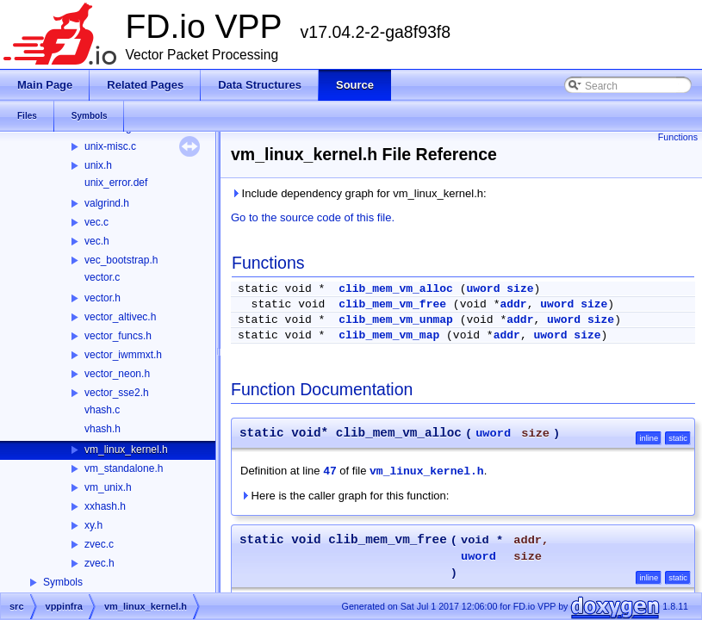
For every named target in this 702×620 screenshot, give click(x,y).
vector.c (102, 277)
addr (513, 304)
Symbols (63, 582)
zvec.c (99, 544)
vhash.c (102, 410)
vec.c (96, 222)
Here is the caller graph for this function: (344, 495)
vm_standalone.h (123, 468)
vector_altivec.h (120, 317)
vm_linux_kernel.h (126, 449)
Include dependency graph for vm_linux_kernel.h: (359, 193)
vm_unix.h (108, 487)
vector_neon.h (117, 374)
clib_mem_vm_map (389, 335)
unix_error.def (115, 183)
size (519, 288)
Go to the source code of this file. (312, 217)
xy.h (93, 525)
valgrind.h (106, 203)
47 (330, 471)
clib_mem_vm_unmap (396, 319)
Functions (678, 137)
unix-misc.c (110, 146)
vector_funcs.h (118, 336)
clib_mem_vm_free (392, 304)
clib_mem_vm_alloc (396, 288)
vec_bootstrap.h (121, 260)
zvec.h (99, 563)
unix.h (98, 165)
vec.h (96, 241)
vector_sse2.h (116, 393)
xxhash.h (105, 506)
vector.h (102, 298)
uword (483, 288)
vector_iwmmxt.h (123, 355)
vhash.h (102, 429)
